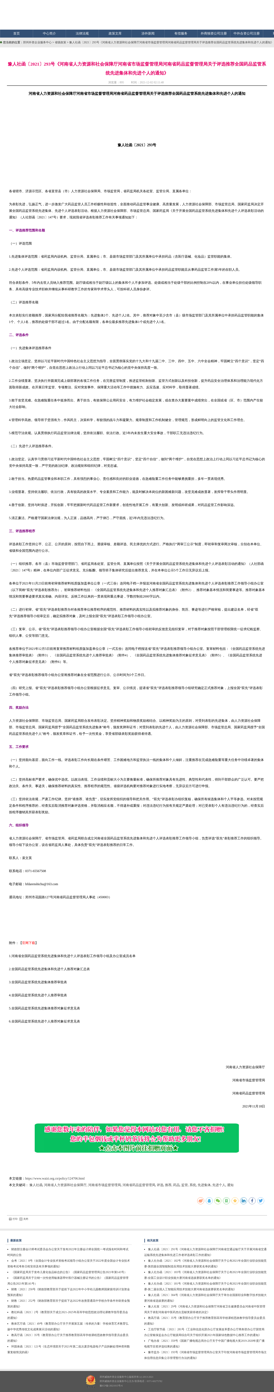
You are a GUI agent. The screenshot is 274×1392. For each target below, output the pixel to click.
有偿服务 (180, 33)
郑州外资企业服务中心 (37, 42)
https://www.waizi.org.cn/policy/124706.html (55, 1178)
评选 (160, 1185)
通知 (230, 1185)
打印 (13, 1219)
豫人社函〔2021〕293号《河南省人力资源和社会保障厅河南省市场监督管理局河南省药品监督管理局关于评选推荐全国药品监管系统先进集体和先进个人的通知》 (171, 42)
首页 (16, 33)
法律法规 (82, 33)
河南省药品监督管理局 (139, 1185)
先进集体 (204, 1185)
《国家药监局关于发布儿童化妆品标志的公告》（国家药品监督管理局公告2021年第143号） (69, 1272)
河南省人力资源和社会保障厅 (65, 1185)
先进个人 (218, 1185)
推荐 (168, 1185)
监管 (184, 1185)
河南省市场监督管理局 (104, 1185)
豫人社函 (35, 1185)
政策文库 (115, 33)
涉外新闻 (148, 33)
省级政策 (61, 42)
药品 (176, 1185)
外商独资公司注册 (214, 33)
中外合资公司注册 (247, 33)
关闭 (24, 1219)
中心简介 (49, 33)
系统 (192, 1185)
